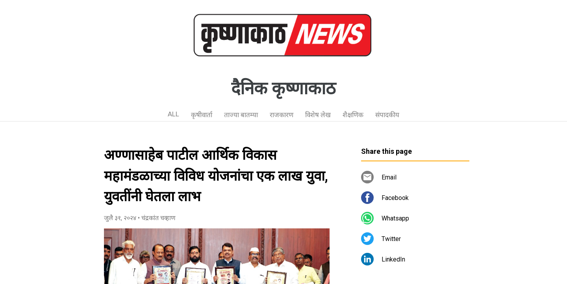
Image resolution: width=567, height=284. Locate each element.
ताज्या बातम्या (241, 115)
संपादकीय (387, 115)
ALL (173, 114)
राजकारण (281, 115)
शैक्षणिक (353, 115)
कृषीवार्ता (201, 115)
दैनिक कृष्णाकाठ (283, 88)
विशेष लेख (318, 115)
